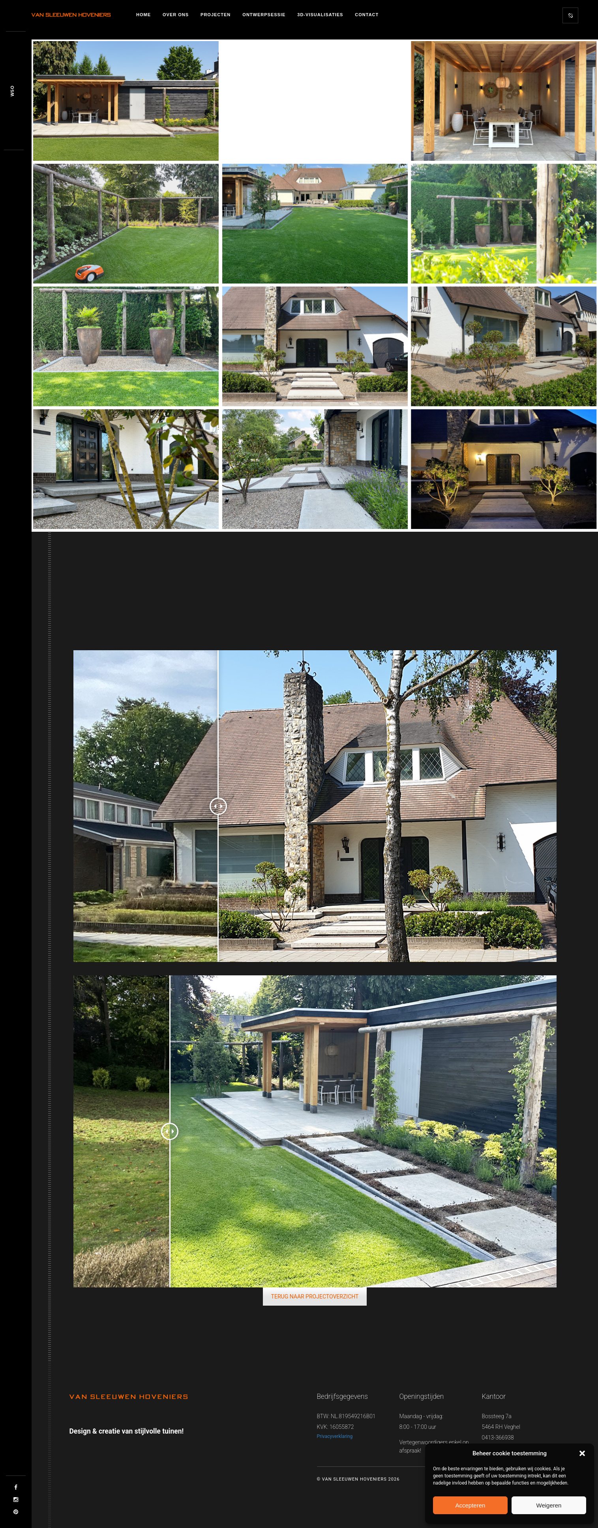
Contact (367, 14)
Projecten (216, 14)
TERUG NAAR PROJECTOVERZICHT (315, 1296)
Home (143, 14)
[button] (582, 1453)
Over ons (176, 14)
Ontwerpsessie (263, 14)
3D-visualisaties (320, 14)
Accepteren (470, 1505)
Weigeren (549, 1505)
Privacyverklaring (335, 1436)
